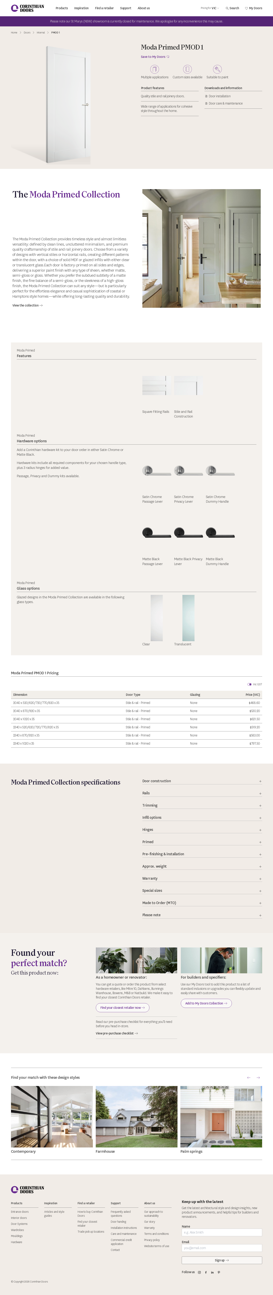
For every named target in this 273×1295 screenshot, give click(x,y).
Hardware (16, 1242)
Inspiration (81, 8)
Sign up (222, 1260)
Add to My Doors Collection (206, 1003)
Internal (41, 32)
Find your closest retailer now (122, 1008)
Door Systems (19, 1224)
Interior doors (19, 1218)
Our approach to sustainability (153, 1214)
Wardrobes (17, 1230)
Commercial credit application (121, 1242)
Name (186, 1226)
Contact (115, 1250)
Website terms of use (156, 1246)
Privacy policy (152, 1240)
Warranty (149, 1228)
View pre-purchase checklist (117, 1033)
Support (125, 8)
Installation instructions (124, 1228)
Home (14, 32)
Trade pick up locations (91, 1232)
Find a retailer (104, 8)
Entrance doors (20, 1212)
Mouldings (17, 1236)
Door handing (118, 1222)
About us (144, 8)
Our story (149, 1222)
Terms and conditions (156, 1234)
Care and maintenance (123, 1234)
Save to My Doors (155, 57)
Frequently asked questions (120, 1214)
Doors (27, 32)
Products (62, 8)
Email (185, 1242)
